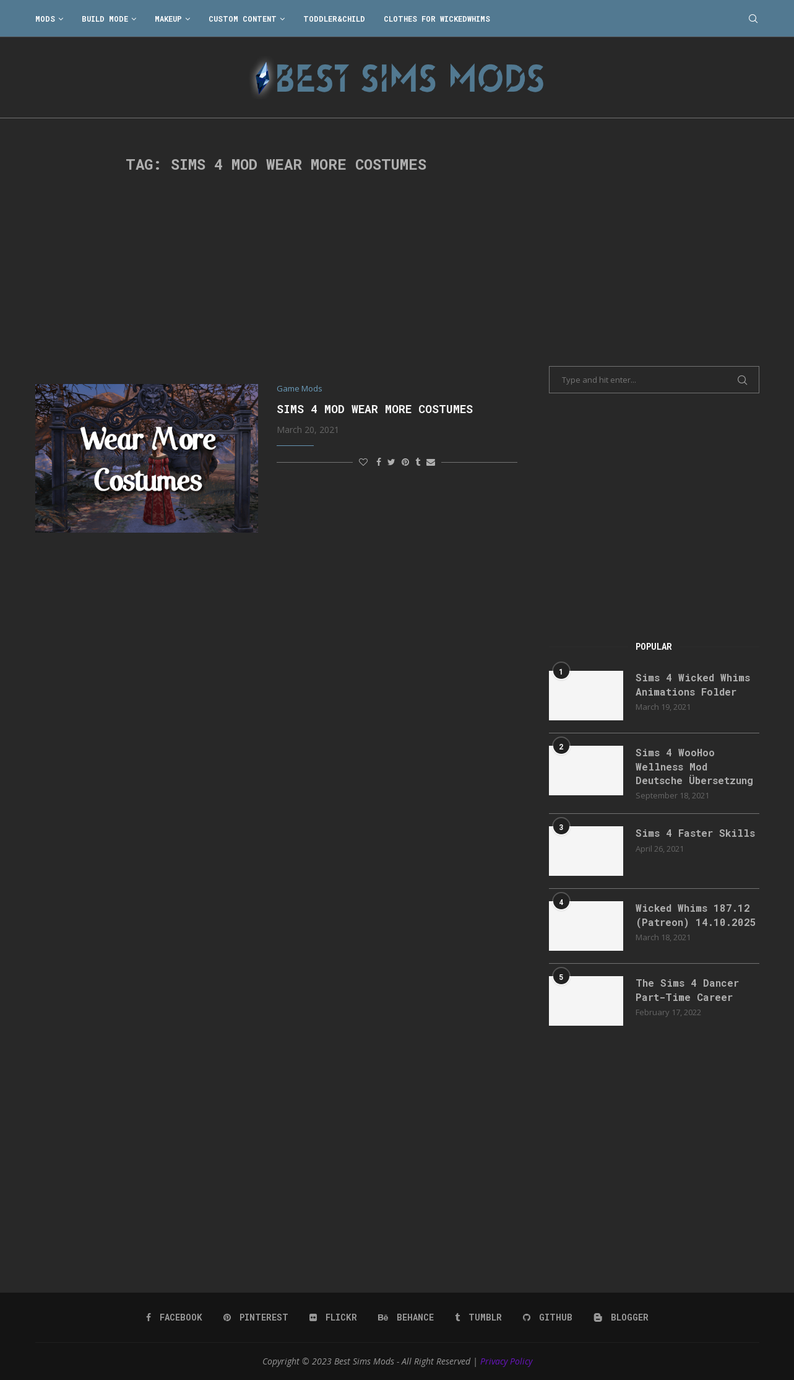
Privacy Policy (506, 1361)
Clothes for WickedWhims (437, 19)
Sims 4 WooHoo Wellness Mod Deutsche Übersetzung (694, 766)
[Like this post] (363, 462)
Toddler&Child (334, 19)
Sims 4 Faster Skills (695, 832)
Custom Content (243, 19)
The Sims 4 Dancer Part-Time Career (687, 989)
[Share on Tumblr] (417, 462)
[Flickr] (333, 1317)
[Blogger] (621, 1317)
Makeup (168, 19)
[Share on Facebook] (378, 462)
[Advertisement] (276, 278)
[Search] (753, 19)
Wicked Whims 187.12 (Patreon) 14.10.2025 (696, 914)
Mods (45, 19)
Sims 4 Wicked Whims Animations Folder (693, 684)
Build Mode (105, 19)
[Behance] (406, 1317)
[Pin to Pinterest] (405, 462)
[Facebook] (174, 1317)
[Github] (547, 1317)
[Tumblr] (478, 1317)
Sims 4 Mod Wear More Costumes (375, 408)
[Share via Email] (430, 462)
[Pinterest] (255, 1317)
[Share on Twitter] (391, 462)
